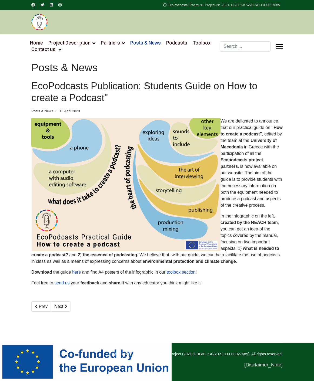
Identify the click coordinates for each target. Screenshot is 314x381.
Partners (110, 43)
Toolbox (202, 43)
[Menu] (279, 46)
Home (36, 43)
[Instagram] (60, 5)
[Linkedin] (51, 5)
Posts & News (145, 43)
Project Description (69, 43)
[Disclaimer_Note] (263, 365)
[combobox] (245, 46)
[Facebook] (33, 5)
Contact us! (43, 49)
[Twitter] (42, 5)
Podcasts (176, 43)
